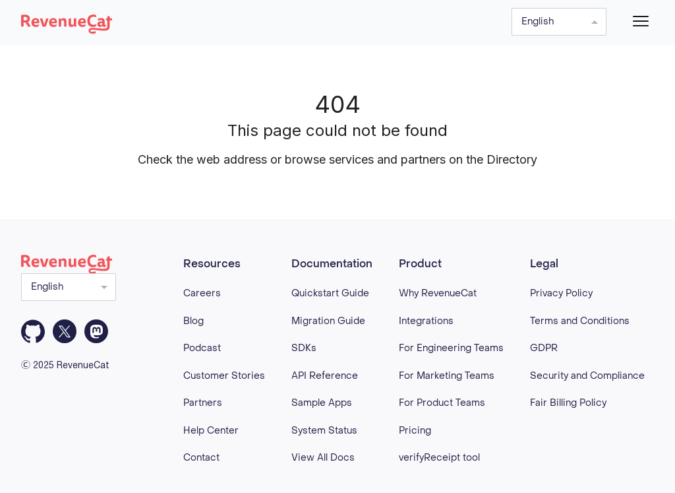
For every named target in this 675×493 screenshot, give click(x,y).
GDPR (544, 348)
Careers (202, 293)
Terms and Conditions (580, 321)
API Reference (324, 376)
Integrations (426, 321)
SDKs (303, 348)
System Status (324, 430)
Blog (193, 321)
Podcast (202, 348)
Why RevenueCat (438, 293)
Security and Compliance (587, 376)
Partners (202, 403)
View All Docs (323, 457)
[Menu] (641, 21)
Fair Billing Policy (568, 403)
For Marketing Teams (446, 376)
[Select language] (559, 22)
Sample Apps (321, 403)
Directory (511, 159)
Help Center (211, 430)
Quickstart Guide (330, 293)
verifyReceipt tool (439, 457)
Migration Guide (328, 321)
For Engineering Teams (451, 348)
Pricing (415, 430)
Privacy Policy (561, 293)
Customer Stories (224, 376)
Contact (201, 457)
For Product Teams (442, 403)
